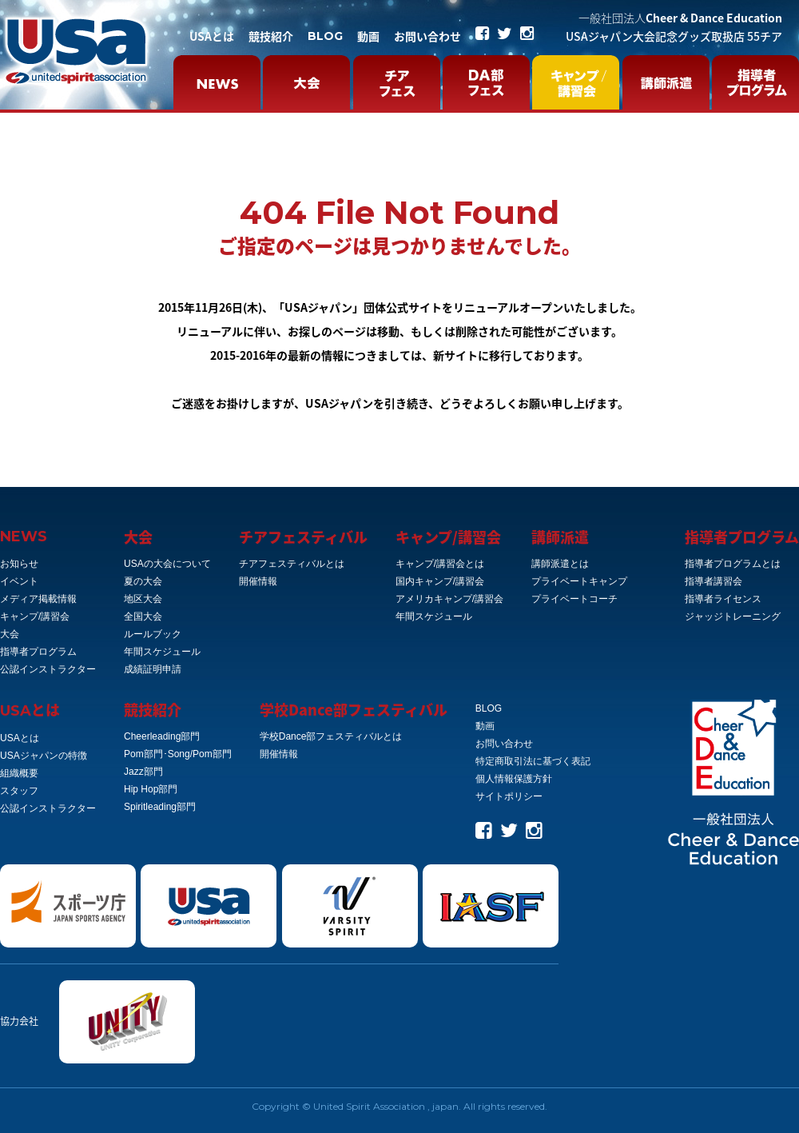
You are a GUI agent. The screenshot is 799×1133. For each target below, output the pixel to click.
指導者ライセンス (723, 598)
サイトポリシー (509, 796)
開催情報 (258, 581)
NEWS (23, 536)
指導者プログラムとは (733, 563)
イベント (19, 581)
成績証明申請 (152, 669)
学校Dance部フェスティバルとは (331, 736)
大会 (9, 634)
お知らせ (19, 563)
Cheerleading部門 (162, 736)
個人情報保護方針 (513, 778)
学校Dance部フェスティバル (353, 709)
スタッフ (19, 790)
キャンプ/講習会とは (440, 563)
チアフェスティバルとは (291, 563)
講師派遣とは (560, 563)
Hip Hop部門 (150, 789)
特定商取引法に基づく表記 (532, 761)
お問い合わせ (427, 36)
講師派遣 (560, 537)
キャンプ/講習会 (35, 616)
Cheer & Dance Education (680, 18)
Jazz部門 (143, 771)
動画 (368, 36)
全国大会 (143, 616)
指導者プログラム (38, 651)
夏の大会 (143, 581)
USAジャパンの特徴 (43, 755)
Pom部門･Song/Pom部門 (178, 754)
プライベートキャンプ (579, 581)
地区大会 (143, 598)
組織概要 (19, 773)
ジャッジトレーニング (733, 616)
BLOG (325, 36)
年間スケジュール (162, 651)
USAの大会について (167, 563)
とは (30, 709)
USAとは (211, 36)
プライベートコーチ (574, 598)
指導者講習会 (713, 581)
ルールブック (152, 634)
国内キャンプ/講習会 (440, 581)
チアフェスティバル (303, 537)
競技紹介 (270, 36)
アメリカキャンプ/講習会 (449, 598)
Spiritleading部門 (160, 806)
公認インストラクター (48, 669)
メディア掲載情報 (38, 598)
